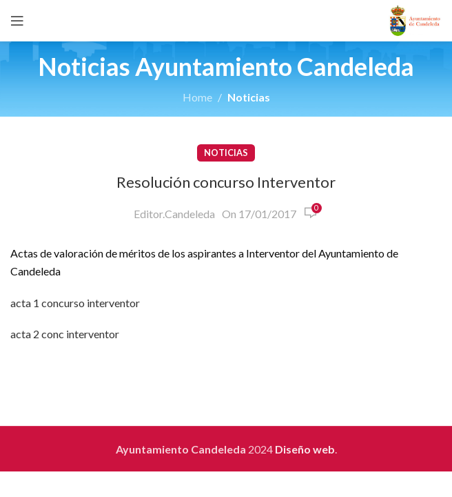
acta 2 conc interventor (64, 333)
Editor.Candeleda (174, 213)
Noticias (248, 97)
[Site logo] (415, 19)
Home (197, 97)
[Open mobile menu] (17, 21)
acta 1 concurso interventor (75, 302)
